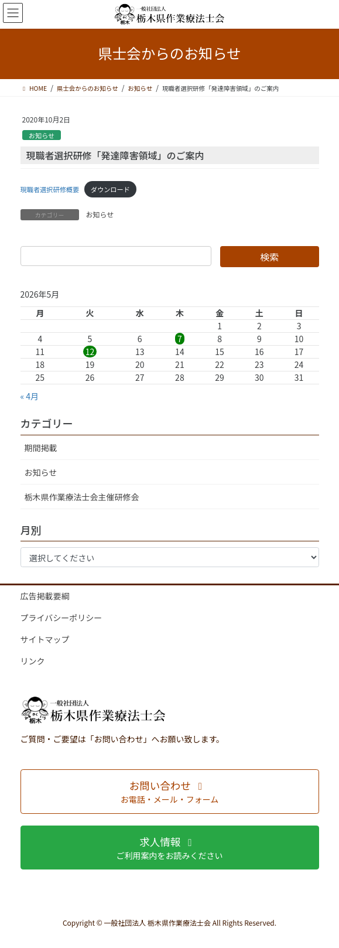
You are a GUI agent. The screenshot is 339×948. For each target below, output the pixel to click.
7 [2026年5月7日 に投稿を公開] (179, 339)
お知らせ (42, 135)
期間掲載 (41, 447)
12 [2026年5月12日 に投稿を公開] (90, 351)
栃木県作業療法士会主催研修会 (82, 497)
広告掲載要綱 (45, 596)
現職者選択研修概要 (50, 189)
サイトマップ (45, 639)
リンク (32, 661)
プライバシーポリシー (61, 617)
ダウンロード (110, 189)
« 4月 (29, 396)
